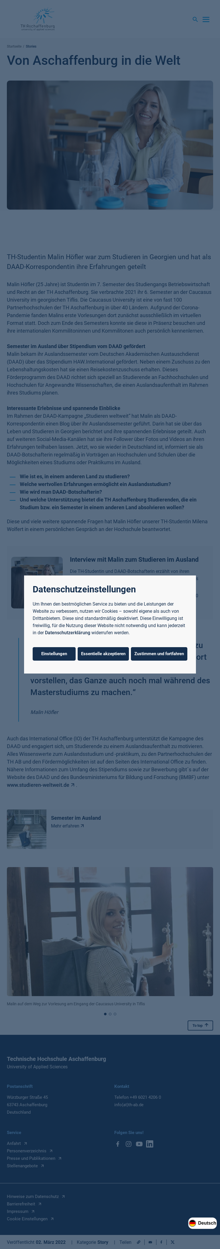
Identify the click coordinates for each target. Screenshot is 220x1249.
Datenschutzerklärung (67, 632)
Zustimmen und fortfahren (159, 653)
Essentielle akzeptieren (103, 653)
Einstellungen (54, 653)
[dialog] (110, 624)
